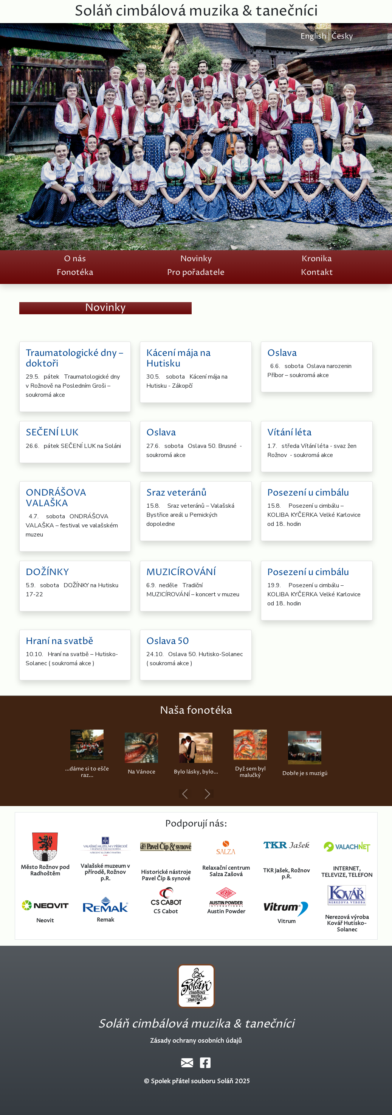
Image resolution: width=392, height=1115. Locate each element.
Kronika (317, 258)
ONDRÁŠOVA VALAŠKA (56, 498)
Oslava (282, 353)
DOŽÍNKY (47, 572)
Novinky (196, 258)
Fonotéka (75, 272)
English (313, 36)
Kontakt (317, 272)
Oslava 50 (167, 641)
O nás (75, 258)
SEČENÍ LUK (52, 433)
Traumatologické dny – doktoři (74, 358)
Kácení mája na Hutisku (178, 358)
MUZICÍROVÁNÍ (181, 572)
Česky (342, 36)
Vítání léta (289, 433)
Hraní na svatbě (59, 641)
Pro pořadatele (196, 272)
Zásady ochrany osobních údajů (196, 1041)
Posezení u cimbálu (308, 493)
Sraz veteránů (176, 493)
